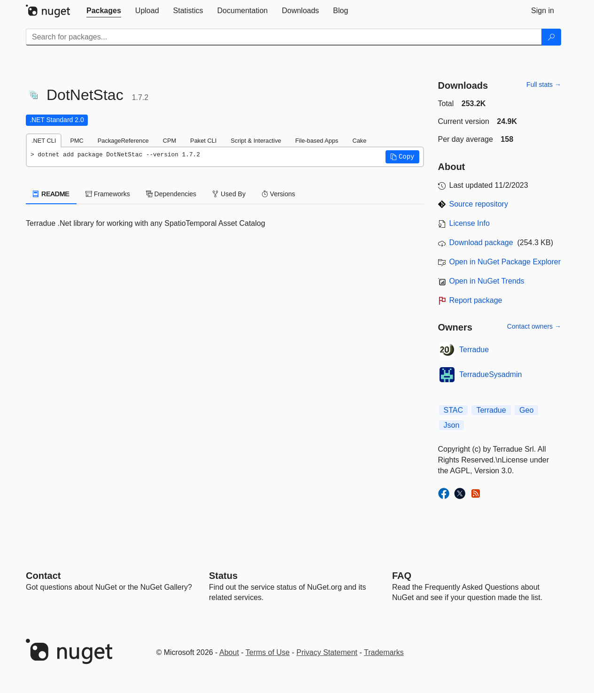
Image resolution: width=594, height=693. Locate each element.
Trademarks (384, 652)
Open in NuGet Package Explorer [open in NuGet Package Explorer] (505, 262)
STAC (453, 410)
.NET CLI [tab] (43, 140)
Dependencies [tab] (171, 194)
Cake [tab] (359, 140)
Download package (481, 242)
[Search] (551, 37)
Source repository (478, 204)
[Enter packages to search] (284, 37)
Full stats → (543, 84)
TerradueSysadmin (490, 374)
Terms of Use (268, 652)
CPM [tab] (169, 140)
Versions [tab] (278, 194)
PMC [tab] (76, 140)
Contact (43, 575)
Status (223, 575)
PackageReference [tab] (123, 140)
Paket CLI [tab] (203, 140)
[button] (402, 156)
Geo (526, 410)
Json (452, 425)
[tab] (103, 10)
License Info (469, 223)
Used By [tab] (229, 194)
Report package (475, 300)
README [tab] (51, 194)
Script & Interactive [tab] (256, 140)
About (229, 652)
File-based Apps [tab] (317, 140)
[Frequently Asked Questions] (401, 575)
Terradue (474, 350)
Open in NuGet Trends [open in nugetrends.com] (487, 281)
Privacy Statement (326, 652)
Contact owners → (534, 326)
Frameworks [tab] (107, 194)
